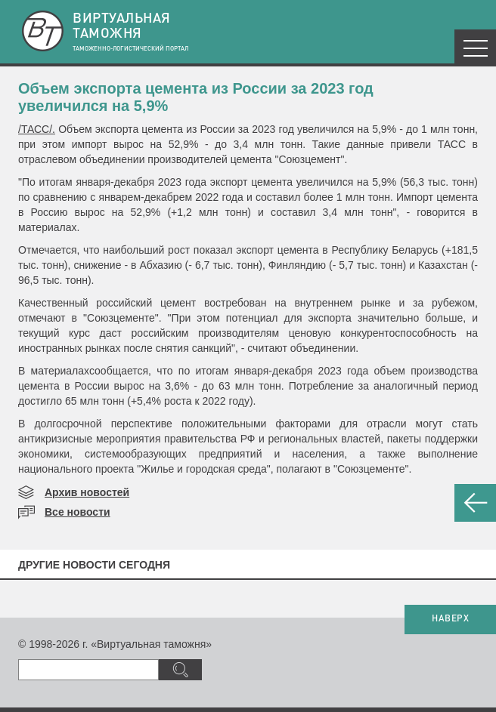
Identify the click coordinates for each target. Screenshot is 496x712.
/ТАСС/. (36, 129)
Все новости (77, 512)
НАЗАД (475, 503)
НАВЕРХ (450, 619)
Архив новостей (87, 492)
